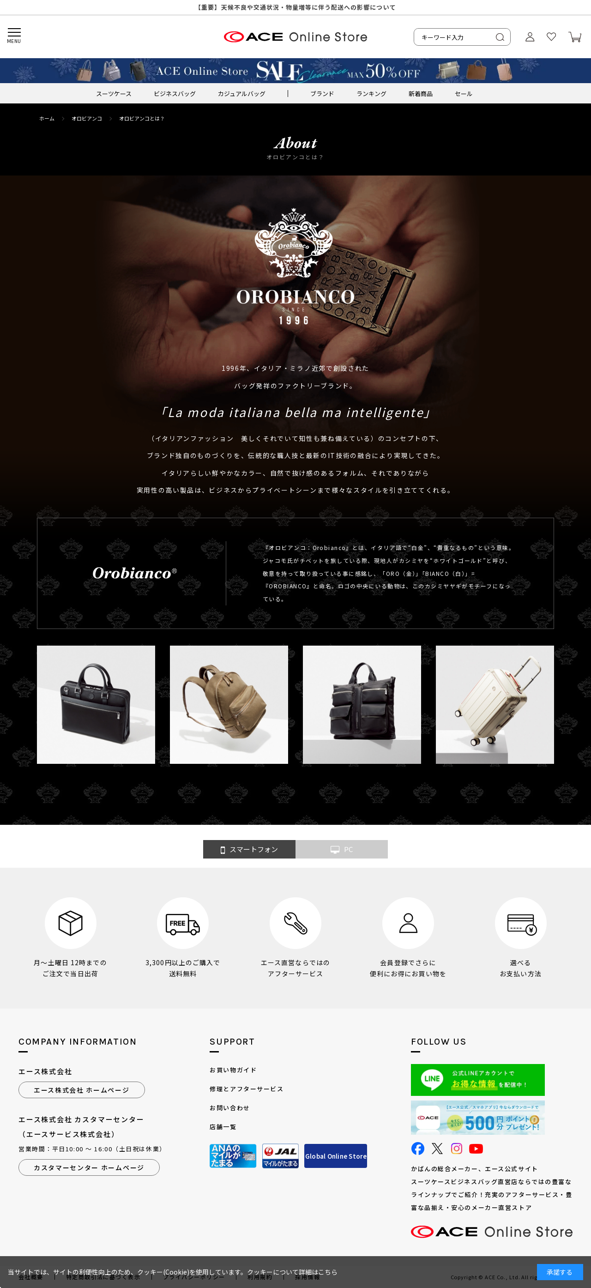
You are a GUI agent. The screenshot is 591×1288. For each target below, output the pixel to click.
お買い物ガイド (233, 1069)
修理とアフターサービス (246, 1088)
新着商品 (421, 93)
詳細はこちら (318, 1271)
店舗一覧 (223, 1126)
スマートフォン (249, 849)
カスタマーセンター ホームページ (89, 1167)
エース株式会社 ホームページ (82, 1089)
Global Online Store (336, 1156)
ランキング (371, 93)
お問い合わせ (230, 1107)
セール (464, 93)
